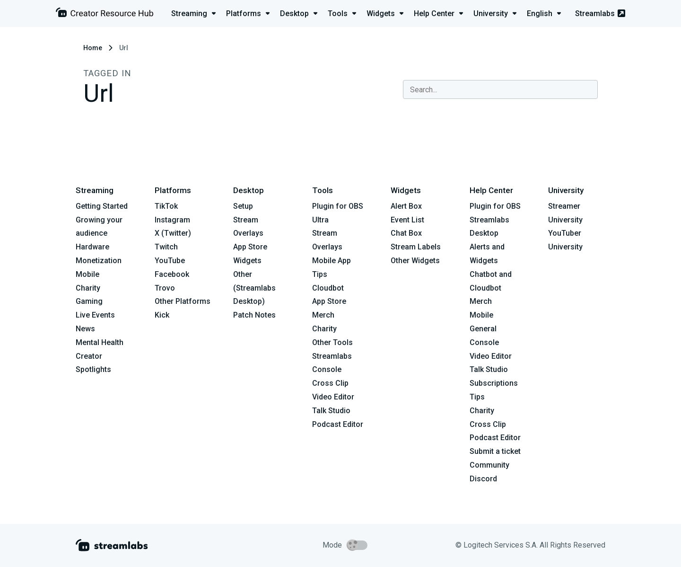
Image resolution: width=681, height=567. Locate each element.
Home (92, 48)
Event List (407, 219)
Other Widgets (415, 260)
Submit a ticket (495, 451)
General (483, 328)
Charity (88, 288)
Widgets (247, 260)
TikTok (166, 206)
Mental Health (99, 342)
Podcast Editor (337, 424)
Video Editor (333, 396)
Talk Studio (331, 410)
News (85, 328)
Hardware (92, 246)
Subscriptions (494, 383)
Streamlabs (600, 13)
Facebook (172, 274)
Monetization (99, 260)
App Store (250, 246)
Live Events (95, 314)
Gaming (89, 301)
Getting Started (102, 206)
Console (484, 342)
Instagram (172, 219)
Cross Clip (330, 383)
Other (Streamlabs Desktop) (254, 288)
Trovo (165, 288)
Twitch (166, 246)
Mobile (87, 274)
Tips (319, 274)
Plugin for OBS (337, 206)
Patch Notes (254, 314)
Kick (162, 314)
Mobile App (331, 260)
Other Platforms (182, 301)
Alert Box (406, 206)
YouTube (170, 260)
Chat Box (406, 233)
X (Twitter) (173, 233)
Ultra (320, 219)
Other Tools (332, 342)
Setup (243, 206)
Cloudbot (328, 288)
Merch (323, 314)
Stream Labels (416, 246)
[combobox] (500, 89)
